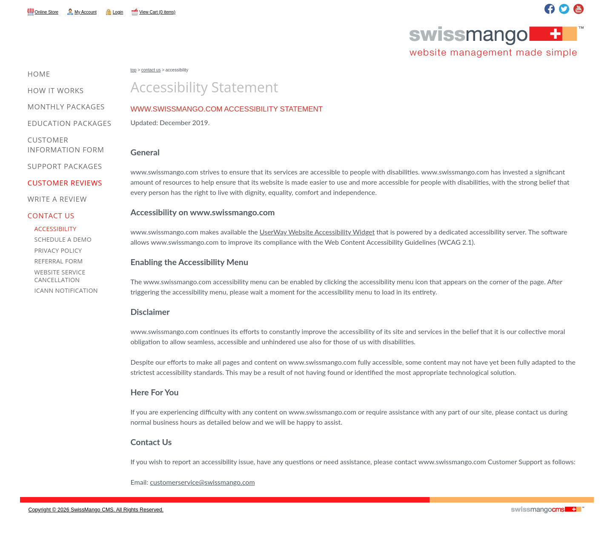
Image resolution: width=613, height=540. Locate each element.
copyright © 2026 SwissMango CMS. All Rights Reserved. (96, 510)
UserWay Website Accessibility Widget (317, 232)
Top (134, 70)
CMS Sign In (25, 497)
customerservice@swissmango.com (202, 482)
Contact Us (151, 70)
